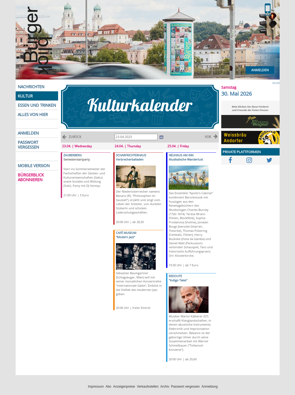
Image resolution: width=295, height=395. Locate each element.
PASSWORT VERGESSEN (28, 145)
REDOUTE (175, 276)
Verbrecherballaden (130, 159)
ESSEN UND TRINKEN (37, 105)
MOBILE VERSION (34, 165)
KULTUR (25, 96)
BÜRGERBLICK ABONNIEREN (31, 177)
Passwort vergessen (185, 386)
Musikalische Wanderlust (186, 159)
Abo (108, 386)
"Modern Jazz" (125, 237)
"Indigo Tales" (178, 280)
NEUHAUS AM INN (181, 155)
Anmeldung (210, 386)
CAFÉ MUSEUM (126, 233)
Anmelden (260, 70)
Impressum (96, 386)
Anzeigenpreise (124, 386)
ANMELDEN (28, 133)
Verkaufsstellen (147, 386)
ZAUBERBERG (72, 155)
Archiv (164, 386)
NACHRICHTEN (31, 86)
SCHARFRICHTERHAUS (131, 155)
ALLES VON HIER (33, 114)
